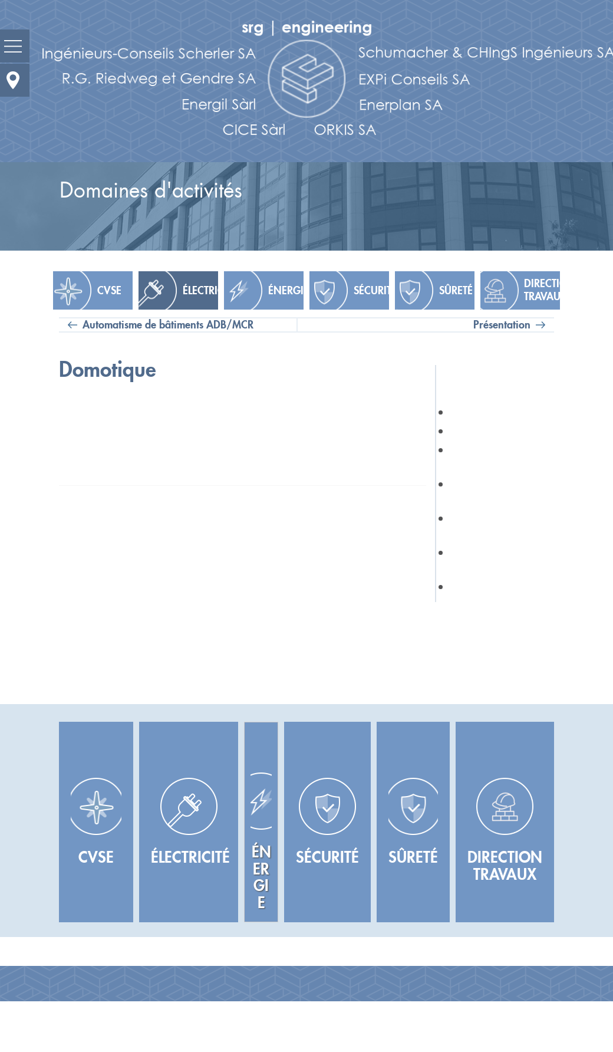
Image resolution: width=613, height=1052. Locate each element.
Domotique (475, 586)
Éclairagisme (478, 431)
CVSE (109, 290)
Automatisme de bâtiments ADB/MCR (168, 325)
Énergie (286, 290)
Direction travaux (542, 290)
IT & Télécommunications (495, 457)
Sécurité (371, 290)
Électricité (200, 290)
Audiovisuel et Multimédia (482, 526)
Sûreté (456, 290)
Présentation (501, 325)
